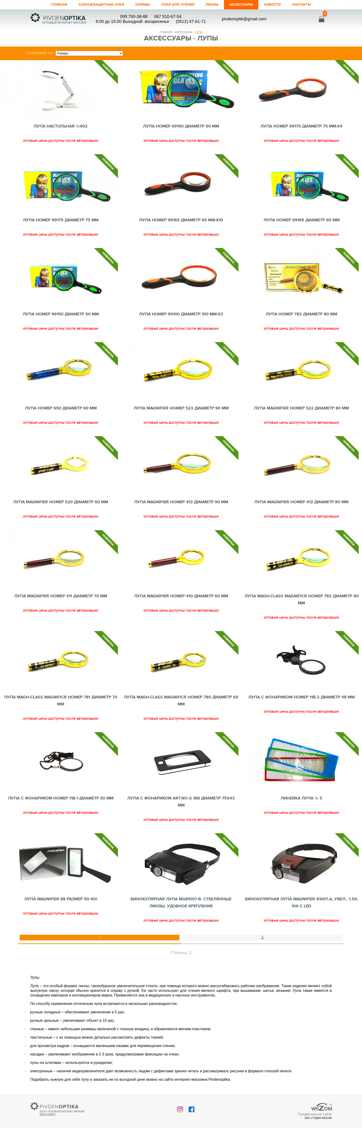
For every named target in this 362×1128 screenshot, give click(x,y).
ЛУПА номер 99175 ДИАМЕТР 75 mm (61, 220)
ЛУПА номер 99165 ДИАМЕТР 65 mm (301, 220)
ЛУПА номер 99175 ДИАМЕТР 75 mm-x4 (301, 126)
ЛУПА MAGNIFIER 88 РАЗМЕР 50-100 (60, 899)
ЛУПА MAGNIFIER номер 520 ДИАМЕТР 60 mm (60, 502)
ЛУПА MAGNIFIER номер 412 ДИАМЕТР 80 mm (301, 502)
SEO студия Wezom (318, 1118)
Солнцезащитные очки (93, 4)
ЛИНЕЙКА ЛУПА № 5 (301, 798)
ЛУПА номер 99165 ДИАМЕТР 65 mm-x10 (181, 220)
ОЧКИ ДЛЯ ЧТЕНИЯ (178, 4)
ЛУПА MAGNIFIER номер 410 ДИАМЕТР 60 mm (181, 596)
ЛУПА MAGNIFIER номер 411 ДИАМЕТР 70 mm (60, 596)
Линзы (216, 4)
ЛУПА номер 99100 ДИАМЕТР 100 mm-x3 (181, 314)
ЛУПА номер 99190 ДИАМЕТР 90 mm (181, 126)
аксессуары (183, 32)
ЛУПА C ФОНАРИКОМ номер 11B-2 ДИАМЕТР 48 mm (301, 697)
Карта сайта (47, 1114)
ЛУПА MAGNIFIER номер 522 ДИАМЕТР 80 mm (301, 408)
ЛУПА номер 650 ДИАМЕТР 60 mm (61, 408)
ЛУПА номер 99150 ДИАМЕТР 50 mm (61, 314)
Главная (46, 4)
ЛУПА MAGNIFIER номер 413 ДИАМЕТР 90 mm (181, 502)
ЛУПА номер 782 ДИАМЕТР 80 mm (301, 314)
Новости (282, 4)
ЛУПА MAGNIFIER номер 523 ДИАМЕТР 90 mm (181, 408)
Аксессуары (248, 4)
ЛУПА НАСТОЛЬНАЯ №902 (61, 126)
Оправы (140, 4)
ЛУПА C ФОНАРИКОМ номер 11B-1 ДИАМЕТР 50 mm (60, 798)
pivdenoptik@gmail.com (244, 19)
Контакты (314, 4)
